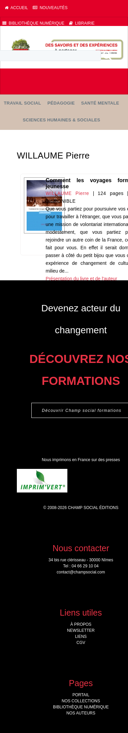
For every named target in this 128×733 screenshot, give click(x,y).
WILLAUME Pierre (67, 193)
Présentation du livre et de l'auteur (81, 278)
